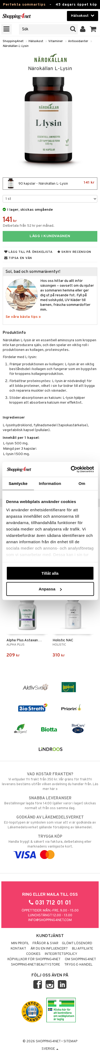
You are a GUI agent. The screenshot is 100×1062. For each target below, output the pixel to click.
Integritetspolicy (61, 954)
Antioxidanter (78, 41)
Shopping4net (13, 41)
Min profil (20, 943)
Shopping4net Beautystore (35, 965)
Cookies (33, 954)
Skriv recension (74, 252)
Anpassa (50, 589)
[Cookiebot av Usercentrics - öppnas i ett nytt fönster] (71, 469)
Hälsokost (36, 41)
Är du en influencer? (49, 949)
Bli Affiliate (82, 949)
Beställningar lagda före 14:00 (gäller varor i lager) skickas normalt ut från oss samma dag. (50, 803)
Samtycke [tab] (18, 483)
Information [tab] (50, 483)
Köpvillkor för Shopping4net (34, 959)
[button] (93, 29)
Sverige (50, 1049)
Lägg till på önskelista (28, 252)
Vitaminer (55, 41)
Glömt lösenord (77, 943)
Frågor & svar (45, 943)
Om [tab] (82, 483)
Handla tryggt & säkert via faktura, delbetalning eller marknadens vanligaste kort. (50, 845)
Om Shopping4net (80, 959)
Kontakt (18, 949)
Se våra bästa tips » (23, 317)
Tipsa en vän (18, 258)
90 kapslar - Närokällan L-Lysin (50, 183)
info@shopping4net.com (50, 920)
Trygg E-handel (78, 965)
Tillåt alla (50, 573)
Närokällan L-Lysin (16, 46)
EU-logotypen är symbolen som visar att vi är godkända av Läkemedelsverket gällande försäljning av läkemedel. (50, 822)
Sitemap (70, 1041)
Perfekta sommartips (24, 4)
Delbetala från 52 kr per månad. (28, 226)
